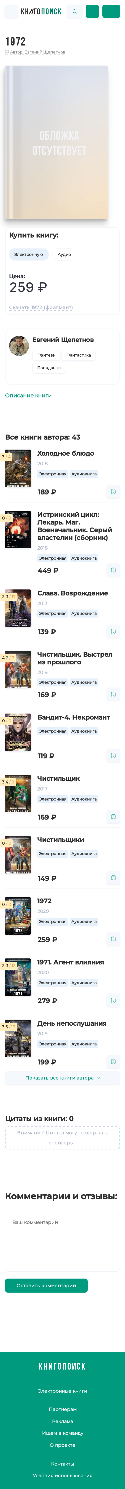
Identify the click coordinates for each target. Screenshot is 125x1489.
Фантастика (78, 355)
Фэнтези (46, 355)
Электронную (29, 254)
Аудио (64, 254)
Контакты (62, 1464)
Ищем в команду (62, 1433)
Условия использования (62, 1476)
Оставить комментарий (46, 1286)
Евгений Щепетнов (63, 340)
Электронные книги (62, 1391)
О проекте (62, 1445)
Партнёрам (63, 1409)
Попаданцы (49, 367)
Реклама (62, 1421)
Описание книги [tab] (28, 395)
